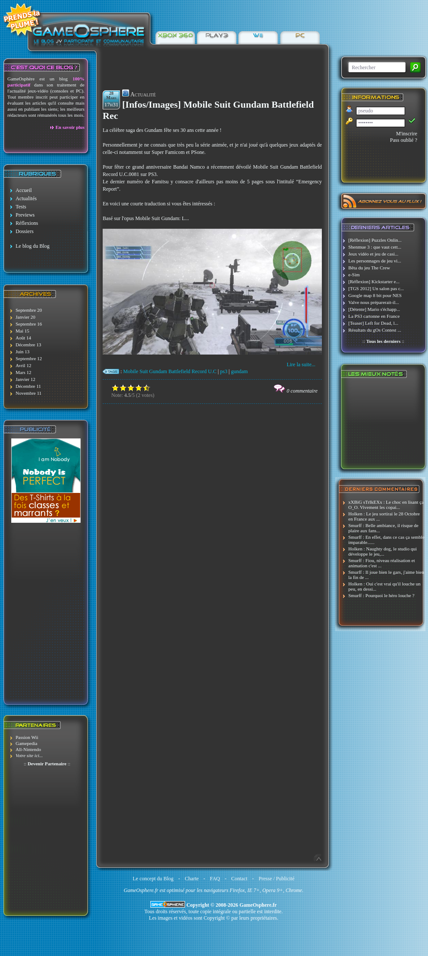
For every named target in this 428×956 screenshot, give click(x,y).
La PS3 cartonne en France (374, 316)
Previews (25, 215)
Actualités (26, 198)
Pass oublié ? (403, 140)
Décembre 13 (28, 344)
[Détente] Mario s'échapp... (374, 309)
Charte (192, 879)
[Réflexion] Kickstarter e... (373, 281)
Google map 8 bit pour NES (375, 295)
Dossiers (24, 231)
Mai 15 (22, 330)
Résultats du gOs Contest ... (374, 330)
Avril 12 (23, 365)
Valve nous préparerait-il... (373, 302)
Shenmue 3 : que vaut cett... (374, 246)
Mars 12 (23, 372)
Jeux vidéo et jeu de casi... (373, 253)
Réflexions (27, 223)
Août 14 (23, 337)
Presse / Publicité (277, 879)
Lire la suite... (301, 364)
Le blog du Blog (32, 246)
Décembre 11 (28, 386)
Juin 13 (22, 351)
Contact (239, 879)
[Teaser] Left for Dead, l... (373, 323)
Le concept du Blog (153, 879)
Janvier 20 (26, 317)
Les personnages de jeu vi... (374, 260)
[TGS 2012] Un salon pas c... (376, 288)
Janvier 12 (26, 379)
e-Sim (354, 274)
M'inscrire (406, 134)
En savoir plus (69, 127)
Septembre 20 (29, 310)
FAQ (215, 879)
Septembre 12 (29, 358)
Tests (21, 207)
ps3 (223, 371)
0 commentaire (302, 391)
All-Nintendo (28, 749)
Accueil (24, 190)
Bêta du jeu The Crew (369, 267)
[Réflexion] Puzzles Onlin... (375, 240)
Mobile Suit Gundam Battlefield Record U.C (169, 371)
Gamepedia (26, 743)
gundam (239, 371)
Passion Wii (27, 737)
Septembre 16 (29, 323)
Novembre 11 (29, 393)
